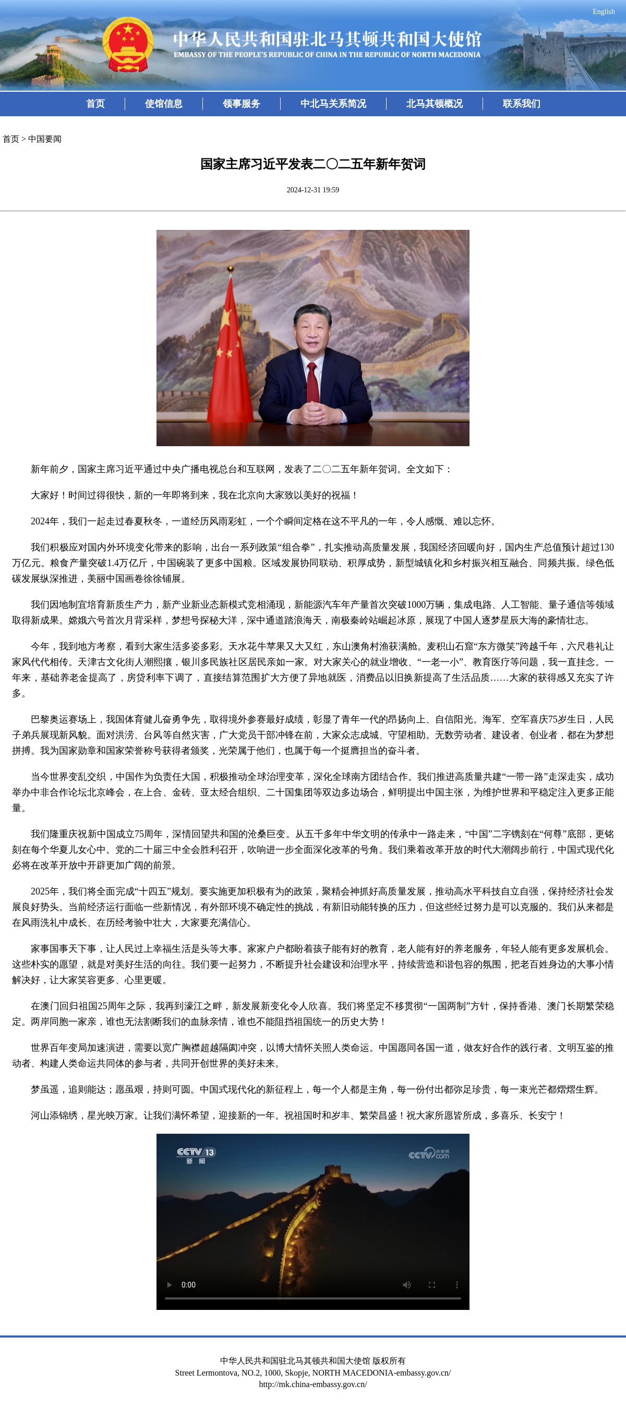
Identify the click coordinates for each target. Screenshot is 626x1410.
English (604, 12)
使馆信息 (164, 104)
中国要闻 (45, 138)
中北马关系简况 (333, 104)
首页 (95, 104)
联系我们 (521, 104)
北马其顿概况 (434, 104)
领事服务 (241, 104)
